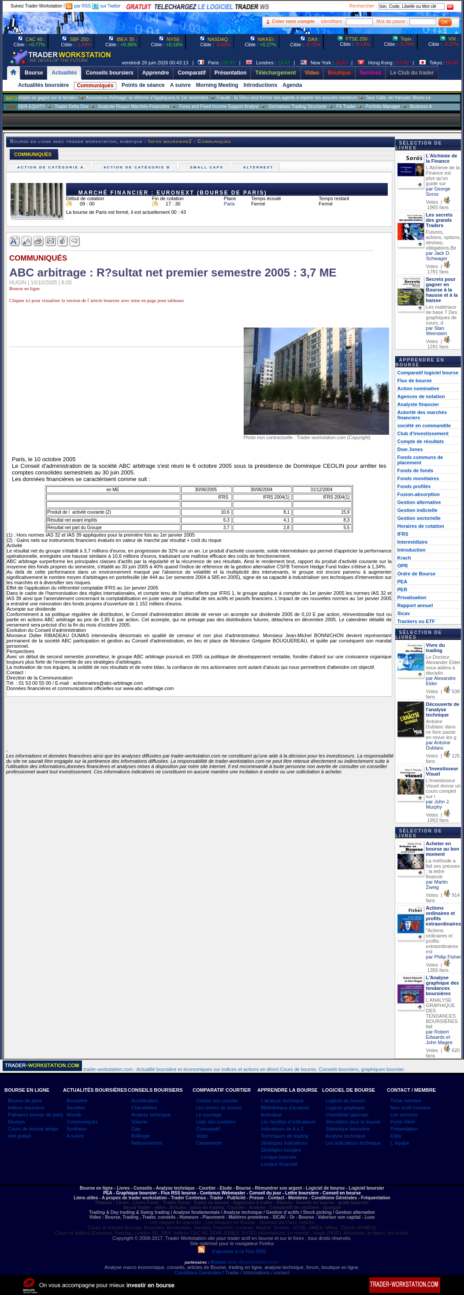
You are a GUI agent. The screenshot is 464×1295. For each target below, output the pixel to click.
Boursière (77, 1100)
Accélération (144, 1100)
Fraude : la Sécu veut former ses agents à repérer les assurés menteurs (315, 97)
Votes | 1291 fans (438, 344)
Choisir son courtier (217, 1100)
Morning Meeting (217, 85)
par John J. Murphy (438, 804)
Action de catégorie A (51, 167)
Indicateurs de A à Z (282, 1128)
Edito (395, 1135)
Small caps (208, 167)
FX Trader (374, 106)
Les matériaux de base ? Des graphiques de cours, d (441, 314)
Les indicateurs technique (353, 1143)
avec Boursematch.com (252, 1262)
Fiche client (402, 1121)
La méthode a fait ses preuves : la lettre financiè (443, 868)
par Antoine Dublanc (438, 745)
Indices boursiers (26, 1107)
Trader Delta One (100, 106)
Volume (139, 1121)
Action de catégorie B (138, 167)
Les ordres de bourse (219, 1107)
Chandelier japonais (347, 1114)
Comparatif (208, 1128)
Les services (403, 1114)
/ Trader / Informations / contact (255, 1272)
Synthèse (77, 1128)
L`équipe (399, 1143)
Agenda (292, 85)
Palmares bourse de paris (35, 1114)
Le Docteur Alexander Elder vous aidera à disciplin (443, 664)
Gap (136, 1128)
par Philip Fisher (443, 956)
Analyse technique (151, 1114)
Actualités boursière (43, 85)
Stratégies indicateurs (284, 1143)
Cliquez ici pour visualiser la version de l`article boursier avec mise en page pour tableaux (96, 300)
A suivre (180, 85)
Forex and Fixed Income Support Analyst (247, 106)
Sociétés (76, 1107)
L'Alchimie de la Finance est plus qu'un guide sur (443, 175)
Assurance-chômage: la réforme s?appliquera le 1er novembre (175, 97)
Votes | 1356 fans (438, 967)
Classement (209, 1143)
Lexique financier (279, 1164)
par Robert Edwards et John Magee (439, 1037)
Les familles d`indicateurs (288, 1121)
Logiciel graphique (345, 1107)
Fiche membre (405, 1100)
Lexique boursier (279, 1157)
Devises (16, 1121)
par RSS (78, 6)
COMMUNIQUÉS (33, 154)
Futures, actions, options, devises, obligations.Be (443, 239)
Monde (74, 1114)
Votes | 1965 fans (438, 204)
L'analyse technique (282, 1100)
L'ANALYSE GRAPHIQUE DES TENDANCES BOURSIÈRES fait (442, 1013)
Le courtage (209, 1114)
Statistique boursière (348, 1128)
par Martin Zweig (437, 884)
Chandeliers (144, 1107)
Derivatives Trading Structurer (326, 106)
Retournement (146, 1143)
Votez (202, 1135)
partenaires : (197, 1262)
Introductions (261, 85)
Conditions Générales (197, 1272)
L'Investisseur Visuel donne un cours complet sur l (443, 788)
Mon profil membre (410, 1107)
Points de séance (143, 85)
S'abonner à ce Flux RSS (232, 1251)
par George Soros (438, 191)
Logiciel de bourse (345, 1100)
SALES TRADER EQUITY (47, 106)
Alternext (259, 167)
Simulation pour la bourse (353, 1121)
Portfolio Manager (411, 106)
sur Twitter (106, 6)
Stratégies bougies (281, 1150)
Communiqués (95, 85)
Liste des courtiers (215, 1121)
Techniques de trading (284, 1135)
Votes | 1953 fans (438, 817)
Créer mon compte (293, 21)
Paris (229, 203)
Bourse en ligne (24, 288)
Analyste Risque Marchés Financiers (161, 106)
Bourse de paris (25, 1100)
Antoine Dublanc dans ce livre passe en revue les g (441, 729)
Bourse (219, 1262)
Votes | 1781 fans (438, 269)
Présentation (404, 1128)
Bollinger (140, 1135)
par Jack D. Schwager (438, 255)
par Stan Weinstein (436, 330)
